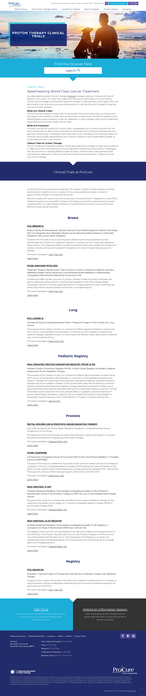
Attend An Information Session (105, 609)
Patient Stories (111, 9)
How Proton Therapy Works (44, 9)
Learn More (32, 258)
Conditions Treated (71, 9)
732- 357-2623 (51, 645)
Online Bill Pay (87, 3)
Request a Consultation (118, 3)
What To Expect (91, 9)
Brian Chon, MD (56, 341)
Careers (68, 636)
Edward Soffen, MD (58, 509)
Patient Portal (75, 3)
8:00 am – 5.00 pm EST (63, 655)
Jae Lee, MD (55, 401)
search (73, 70)
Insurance (126, 9)
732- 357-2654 (66, 652)
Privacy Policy (80, 636)
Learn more (32, 445)
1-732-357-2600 (98, 3)
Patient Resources (17, 636)
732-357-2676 (54, 648)
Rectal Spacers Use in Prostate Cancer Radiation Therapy (62, 424)
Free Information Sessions (60, 3)
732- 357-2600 (67, 641)
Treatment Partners (36, 636)
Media (60, 636)
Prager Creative (131, 691)
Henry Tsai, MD (56, 254)
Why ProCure (21, 9)
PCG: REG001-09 (35, 570)
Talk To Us (41, 609)
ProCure (72, 96)
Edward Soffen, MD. (58, 441)
